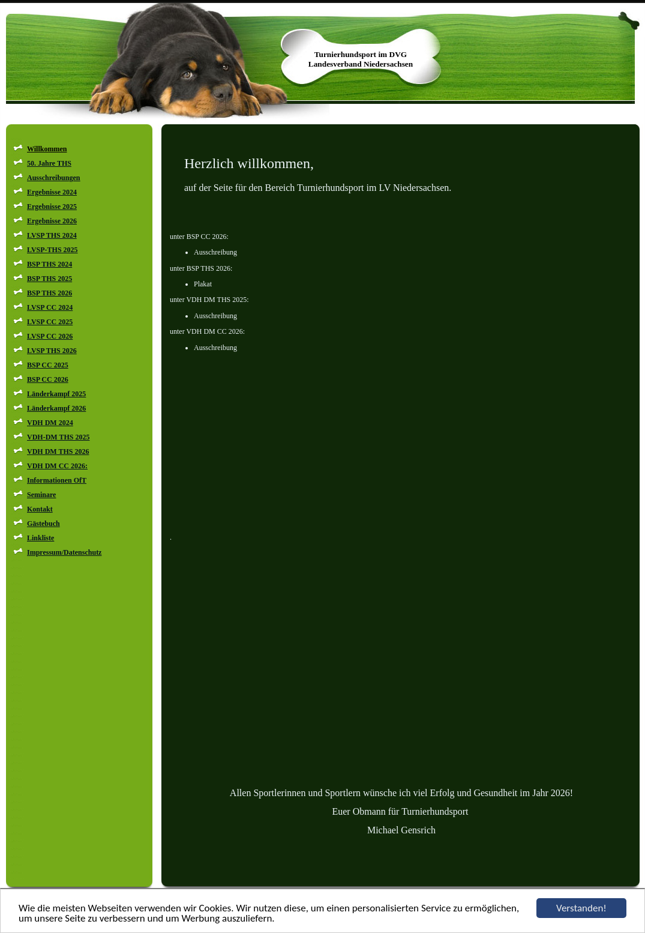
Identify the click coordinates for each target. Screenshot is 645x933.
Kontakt (40, 509)
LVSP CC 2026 (50, 336)
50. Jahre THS (49, 163)
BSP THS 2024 (49, 264)
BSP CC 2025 (47, 365)
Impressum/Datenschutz (64, 552)
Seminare (41, 495)
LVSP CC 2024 (50, 307)
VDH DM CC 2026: (57, 466)
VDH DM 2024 (50, 422)
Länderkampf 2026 (56, 408)
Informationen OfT (56, 480)
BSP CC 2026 (47, 379)
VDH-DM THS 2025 (58, 437)
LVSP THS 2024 (52, 235)
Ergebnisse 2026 (52, 221)
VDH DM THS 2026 (58, 451)
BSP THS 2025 (49, 278)
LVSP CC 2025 (50, 322)
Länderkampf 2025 (56, 394)
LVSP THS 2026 (52, 350)
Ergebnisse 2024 (52, 192)
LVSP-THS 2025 (52, 250)
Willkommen (47, 149)
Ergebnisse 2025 (52, 206)
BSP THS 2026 (49, 293)
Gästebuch (43, 523)
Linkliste (40, 538)
